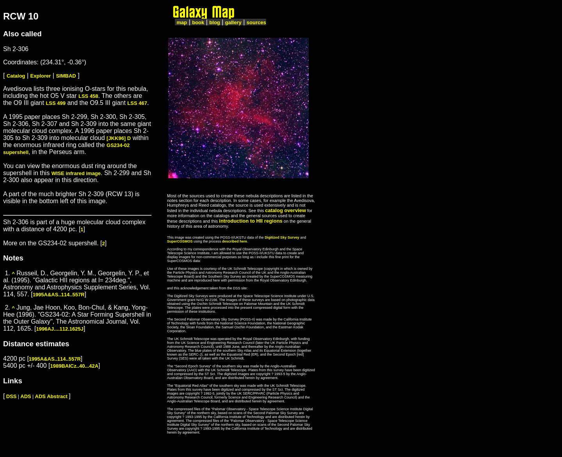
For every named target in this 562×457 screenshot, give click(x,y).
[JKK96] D (119, 138)
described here (234, 241)
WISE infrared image (76, 173)
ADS (25, 396)
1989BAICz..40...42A (74, 366)
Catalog (16, 76)
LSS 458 (88, 96)
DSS (11, 396)
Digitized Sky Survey (282, 237)
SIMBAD (66, 76)
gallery (233, 22)
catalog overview (285, 210)
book (198, 22)
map (181, 22)
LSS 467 (137, 103)
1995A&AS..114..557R (59, 295)
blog (214, 22)
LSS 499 (56, 103)
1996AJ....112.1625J (60, 329)
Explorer (40, 76)
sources (256, 22)
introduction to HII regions (251, 221)
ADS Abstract (51, 396)
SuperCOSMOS (180, 241)
